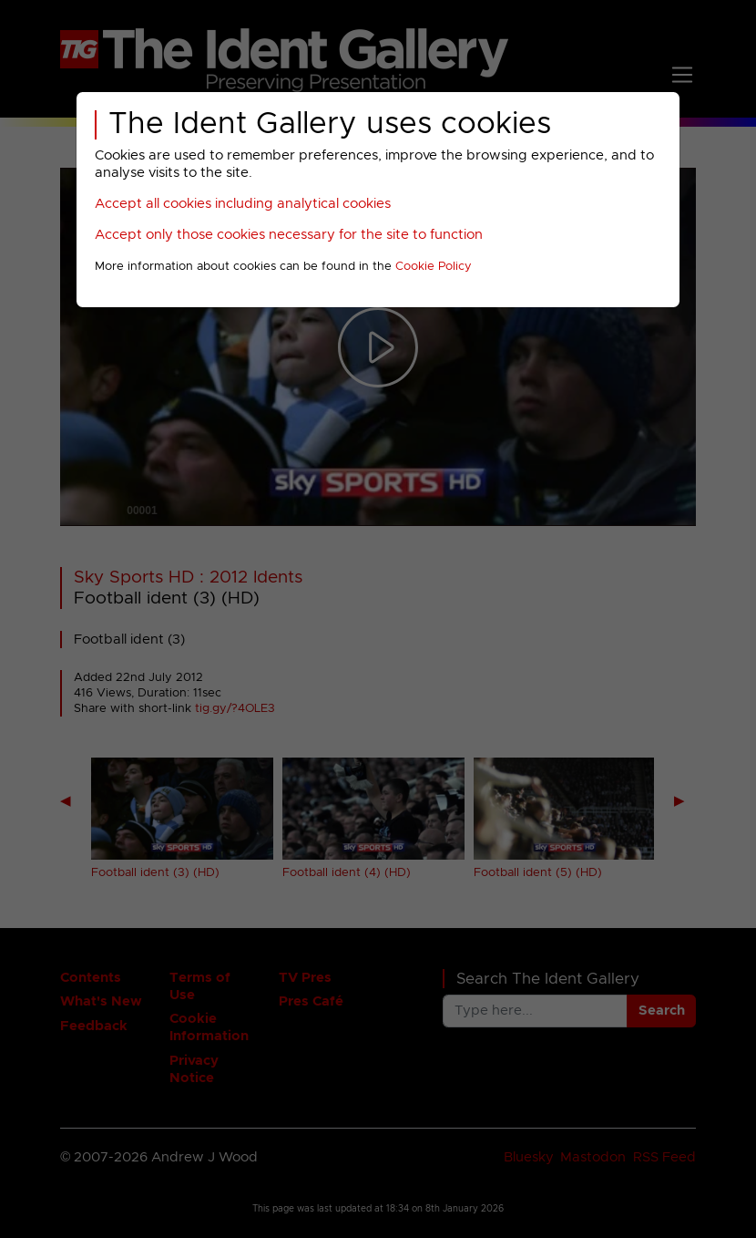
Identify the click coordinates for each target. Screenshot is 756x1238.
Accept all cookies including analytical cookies (243, 204)
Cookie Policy (433, 267)
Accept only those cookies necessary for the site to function (289, 235)
